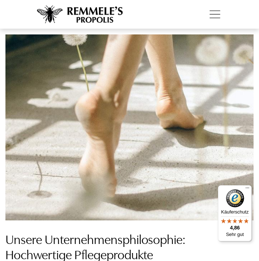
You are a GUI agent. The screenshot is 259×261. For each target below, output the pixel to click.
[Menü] (247, 189)
